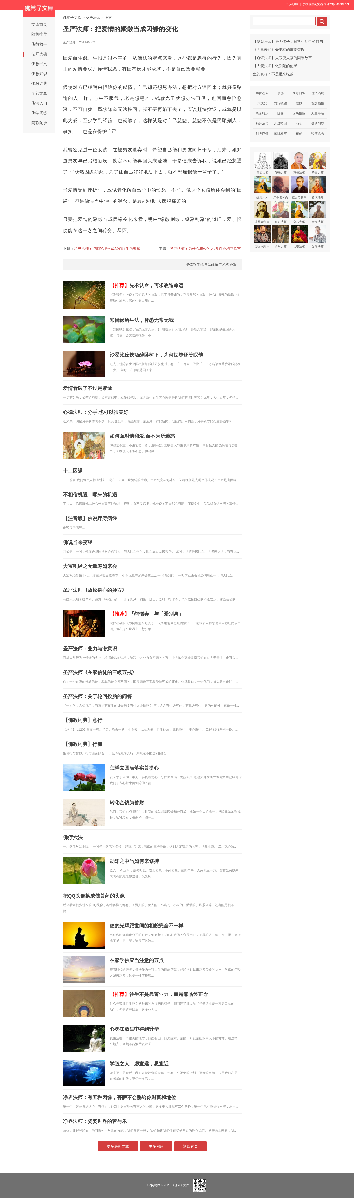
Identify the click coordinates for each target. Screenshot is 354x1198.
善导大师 (317, 163)
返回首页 (190, 1146)
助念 (299, 123)
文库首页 (39, 24)
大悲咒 (262, 103)
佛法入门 (39, 103)
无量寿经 (317, 113)
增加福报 (317, 103)
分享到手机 (195, 265)
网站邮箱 (211, 265)
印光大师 (280, 163)
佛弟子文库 (72, 18)
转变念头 (317, 133)
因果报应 (299, 113)
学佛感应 (262, 93)
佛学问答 (39, 113)
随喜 (280, 113)
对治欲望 (280, 103)
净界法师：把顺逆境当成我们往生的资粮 (107, 249)
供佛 (280, 93)
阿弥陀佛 (39, 123)
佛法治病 (317, 93)
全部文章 (39, 93)
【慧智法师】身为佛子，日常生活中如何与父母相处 (295, 41)
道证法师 (280, 212)
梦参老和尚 (262, 236)
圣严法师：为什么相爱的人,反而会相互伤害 (205, 249)
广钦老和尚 (280, 187)
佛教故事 (39, 44)
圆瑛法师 (317, 187)
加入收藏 (292, 4)
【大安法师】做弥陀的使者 (275, 66)
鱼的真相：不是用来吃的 (273, 74)
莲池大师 (262, 187)
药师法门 (262, 123)
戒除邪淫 (280, 133)
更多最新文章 (118, 1146)
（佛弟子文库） (181, 1185)
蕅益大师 (299, 212)
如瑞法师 (317, 236)
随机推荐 (39, 34)
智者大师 (262, 163)
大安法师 (299, 236)
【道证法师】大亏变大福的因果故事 (282, 58)
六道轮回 (280, 123)
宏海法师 (317, 212)
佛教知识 (39, 74)
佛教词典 (39, 83)
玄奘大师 (280, 236)
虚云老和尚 (299, 187)
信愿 (299, 103)
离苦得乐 (262, 113)
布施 (299, 133)
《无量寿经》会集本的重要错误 (279, 49)
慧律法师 (299, 163)
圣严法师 (93, 18)
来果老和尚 (262, 212)
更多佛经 (156, 1146)
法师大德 (39, 54)
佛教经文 (39, 64)
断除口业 (299, 93)
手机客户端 (227, 265)
